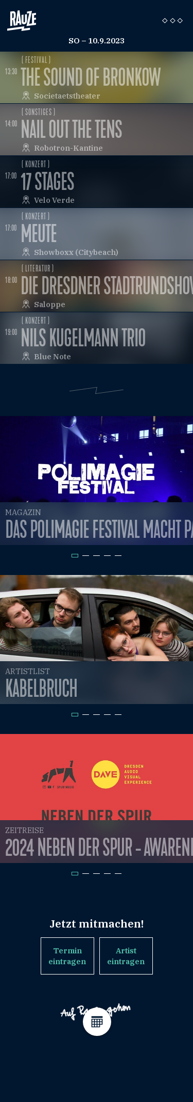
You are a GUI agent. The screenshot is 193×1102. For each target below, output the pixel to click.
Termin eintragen (67, 956)
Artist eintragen (126, 956)
